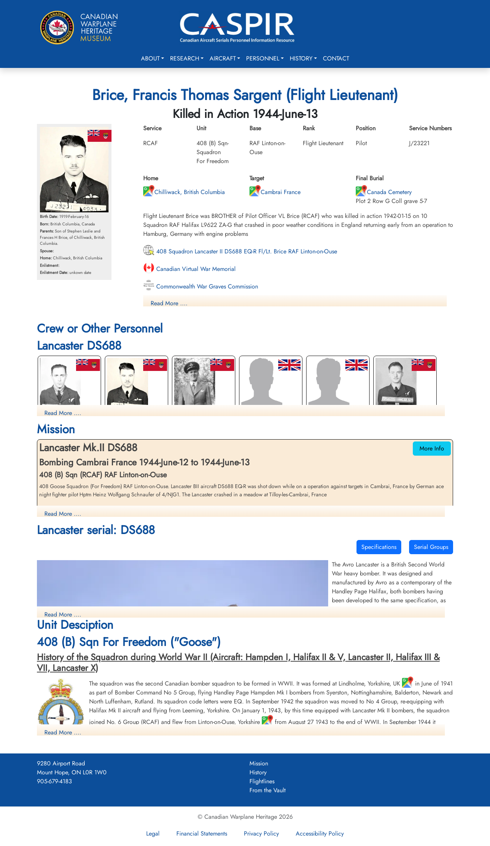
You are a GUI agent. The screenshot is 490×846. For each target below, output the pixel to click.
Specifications (378, 547)
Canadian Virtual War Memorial (189, 269)
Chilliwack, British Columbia (184, 192)
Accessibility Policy (320, 833)
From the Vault (267, 790)
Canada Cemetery (384, 192)
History (301, 58)
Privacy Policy (261, 833)
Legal (153, 833)
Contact (336, 58)
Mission (258, 763)
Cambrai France (275, 192)
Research (184, 58)
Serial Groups (431, 547)
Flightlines (261, 781)
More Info (432, 448)
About (150, 58)
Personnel (262, 58)
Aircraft (223, 58)
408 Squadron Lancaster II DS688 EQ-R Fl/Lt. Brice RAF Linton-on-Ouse (240, 251)
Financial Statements (201, 833)
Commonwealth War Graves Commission (200, 286)
